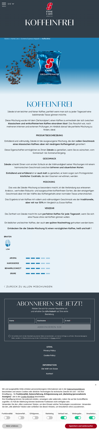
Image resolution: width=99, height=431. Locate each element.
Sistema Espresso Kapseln (30, 39)
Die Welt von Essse (49, 369)
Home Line (15, 39)
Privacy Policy (49, 350)
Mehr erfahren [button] (12, 426)
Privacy (53, 338)
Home (6, 39)
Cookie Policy (49, 355)
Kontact (49, 373)
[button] (96, 385)
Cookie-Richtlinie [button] (27, 397)
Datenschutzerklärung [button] (76, 389)
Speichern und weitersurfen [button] (81, 426)
